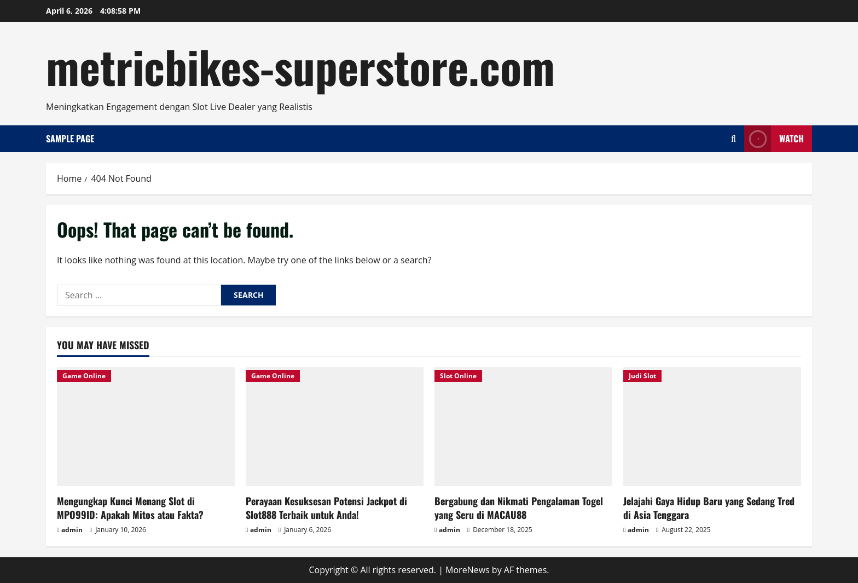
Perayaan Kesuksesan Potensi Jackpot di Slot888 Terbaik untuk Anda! (326, 508)
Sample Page (70, 138)
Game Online (84, 375)
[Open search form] (733, 138)
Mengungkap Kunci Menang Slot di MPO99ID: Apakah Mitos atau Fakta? (130, 508)
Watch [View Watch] (774, 138)
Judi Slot (642, 375)
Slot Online (458, 375)
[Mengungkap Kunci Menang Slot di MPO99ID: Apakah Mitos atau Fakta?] (146, 426)
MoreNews (467, 570)
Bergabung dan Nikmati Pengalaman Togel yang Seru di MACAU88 (518, 508)
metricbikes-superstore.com (300, 66)
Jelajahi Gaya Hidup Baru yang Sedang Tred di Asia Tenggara (709, 508)
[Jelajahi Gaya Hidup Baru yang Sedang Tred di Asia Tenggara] (712, 426)
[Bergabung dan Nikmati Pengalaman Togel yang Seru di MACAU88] (523, 426)
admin (72, 529)
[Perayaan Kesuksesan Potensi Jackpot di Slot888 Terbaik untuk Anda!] (335, 426)
